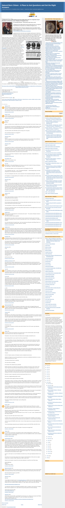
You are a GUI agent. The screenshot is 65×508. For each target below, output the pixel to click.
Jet (5, 269)
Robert (6, 331)
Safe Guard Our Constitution (50, 292)
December (50, 383)
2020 (48, 367)
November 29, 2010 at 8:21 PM (9, 156)
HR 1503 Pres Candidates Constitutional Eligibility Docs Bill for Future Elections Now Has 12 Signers (53, 93)
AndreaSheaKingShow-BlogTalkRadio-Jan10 (53, 213)
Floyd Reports (47, 263)
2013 (48, 376)
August (49, 440)
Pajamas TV (47, 286)
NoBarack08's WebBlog (49, 276)
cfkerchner (7, 136)
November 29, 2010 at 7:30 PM (9, 134)
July (48, 442)
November (50, 385)
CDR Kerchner (19, 99)
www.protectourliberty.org (9, 490)
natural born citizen (5, 100)
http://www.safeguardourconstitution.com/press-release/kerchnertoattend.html (19, 499)
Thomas (6, 312)
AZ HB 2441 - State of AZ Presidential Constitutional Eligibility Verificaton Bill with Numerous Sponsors (53, 97)
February (49, 451)
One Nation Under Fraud (49, 284)
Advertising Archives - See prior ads (51, 233)
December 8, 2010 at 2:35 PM (9, 492)
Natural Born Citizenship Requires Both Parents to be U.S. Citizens (52, 63)
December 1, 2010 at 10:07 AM (9, 436)
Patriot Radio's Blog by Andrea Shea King (52, 287)
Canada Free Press (48, 252)
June (49, 444)
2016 (48, 372)
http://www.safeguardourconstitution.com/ (12, 484)
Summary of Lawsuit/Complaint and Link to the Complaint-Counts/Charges (53, 56)
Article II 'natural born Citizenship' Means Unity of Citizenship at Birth (53, 58)
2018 (48, 371)
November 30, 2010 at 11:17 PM (9, 402)
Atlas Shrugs (47, 245)
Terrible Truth (47, 297)
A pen (6, 276)
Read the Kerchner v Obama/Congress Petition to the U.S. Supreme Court (52, 50)
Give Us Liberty (48, 264)
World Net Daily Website (49, 310)
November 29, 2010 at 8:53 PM (9, 161)
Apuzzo (5, 99)
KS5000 (6, 212)
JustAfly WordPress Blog (49, 274)
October (49, 436)
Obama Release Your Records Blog (51, 281)
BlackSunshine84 (8, 304)
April (48, 447)
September (50, 438)
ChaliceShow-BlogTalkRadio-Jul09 (51, 218)
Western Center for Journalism (50, 305)
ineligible (33, 99)
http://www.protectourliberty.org (7, 93)
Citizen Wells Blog (48, 253)
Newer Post (4, 504)
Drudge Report (48, 261)
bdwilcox (6, 105)
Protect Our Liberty (48, 291)
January (49, 453)
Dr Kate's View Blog (48, 259)
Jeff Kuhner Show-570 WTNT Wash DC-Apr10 (53, 205)
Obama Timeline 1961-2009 (50, 282)
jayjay (6, 120)
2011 (48, 380)
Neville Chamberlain (11, 100)
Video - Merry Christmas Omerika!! (51, 193)
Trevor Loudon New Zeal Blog (50, 304)
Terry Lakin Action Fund (49, 299)
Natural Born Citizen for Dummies (51, 148)
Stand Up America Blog (49, 294)
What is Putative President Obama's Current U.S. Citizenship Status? (53, 89)
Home (22, 504)
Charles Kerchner (25, 99)
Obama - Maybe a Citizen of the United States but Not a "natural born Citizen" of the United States (54, 60)
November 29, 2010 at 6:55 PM (9, 118)
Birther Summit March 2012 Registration (52, 146)
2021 (48, 365)
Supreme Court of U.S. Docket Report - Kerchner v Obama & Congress (52, 54)
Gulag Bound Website (49, 266)
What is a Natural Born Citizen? (51, 161)
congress (29, 99)
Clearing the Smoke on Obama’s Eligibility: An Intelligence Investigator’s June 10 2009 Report (53, 167)
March (49, 449)
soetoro (20, 100)
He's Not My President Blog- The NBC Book (53, 268)
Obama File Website (49, 279)
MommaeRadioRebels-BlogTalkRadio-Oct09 (53, 224)
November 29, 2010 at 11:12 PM (9, 258)
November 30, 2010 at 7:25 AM (9, 285)
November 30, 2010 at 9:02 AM (9, 302)
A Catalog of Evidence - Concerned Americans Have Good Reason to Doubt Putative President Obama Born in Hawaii (52, 46)
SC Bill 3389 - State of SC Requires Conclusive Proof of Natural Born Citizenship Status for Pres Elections (53, 100)
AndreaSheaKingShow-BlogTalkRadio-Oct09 (53, 214)
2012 (48, 378)
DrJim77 (6, 114)
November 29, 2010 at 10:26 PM (9, 234)
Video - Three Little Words (50, 191)
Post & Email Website (49, 289)
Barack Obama (9, 99)
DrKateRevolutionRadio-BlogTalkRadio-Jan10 (53, 222)
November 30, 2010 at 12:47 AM (9, 274)
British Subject (14, 99)
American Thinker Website (50, 243)
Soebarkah (17, 100)
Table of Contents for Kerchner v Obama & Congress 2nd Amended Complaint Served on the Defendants (53, 132)
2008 (48, 457)
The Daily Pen (47, 302)
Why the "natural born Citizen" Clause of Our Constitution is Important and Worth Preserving (53, 87)
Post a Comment (5, 502)
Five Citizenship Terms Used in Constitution (53, 152)
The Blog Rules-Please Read (51, 105)
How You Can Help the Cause (51, 108)
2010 (48, 382)
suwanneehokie (8, 438)
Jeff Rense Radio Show (49, 198)
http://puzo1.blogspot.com (6, 94)
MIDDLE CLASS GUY (9, 260)
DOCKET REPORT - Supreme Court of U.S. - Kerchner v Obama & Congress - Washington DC (53, 122)
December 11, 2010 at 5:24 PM (9, 500)
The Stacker (7, 158)
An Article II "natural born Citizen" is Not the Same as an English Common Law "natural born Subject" (53, 74)
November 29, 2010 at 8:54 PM (9, 177)
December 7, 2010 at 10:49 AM (9, 474)
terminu (6, 404)
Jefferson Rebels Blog (49, 271)
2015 (48, 374)
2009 (48, 455)
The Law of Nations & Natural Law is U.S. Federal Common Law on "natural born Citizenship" (53, 71)
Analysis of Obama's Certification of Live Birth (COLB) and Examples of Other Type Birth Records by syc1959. (53, 182)
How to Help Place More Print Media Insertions (53, 231)
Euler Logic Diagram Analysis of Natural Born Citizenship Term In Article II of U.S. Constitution (53, 155)
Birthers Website (48, 250)
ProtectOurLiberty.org (22, 480)
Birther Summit (48, 248)
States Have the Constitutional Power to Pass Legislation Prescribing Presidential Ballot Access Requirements (53, 43)
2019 (48, 369)
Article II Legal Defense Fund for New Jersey (53, 143)
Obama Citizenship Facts (49, 277)
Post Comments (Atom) (11, 506)
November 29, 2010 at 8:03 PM (9, 141)
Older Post (40, 504)
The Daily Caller (48, 300)
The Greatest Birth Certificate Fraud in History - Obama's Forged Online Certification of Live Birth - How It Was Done (54, 189)
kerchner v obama (38, 99)
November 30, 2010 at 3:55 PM (9, 322)
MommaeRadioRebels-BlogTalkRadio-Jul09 (53, 225)
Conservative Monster (49, 258)
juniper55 (6, 236)
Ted (5, 163)
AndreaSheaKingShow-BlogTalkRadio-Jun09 (53, 216)
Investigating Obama (49, 269)
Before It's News (48, 247)
